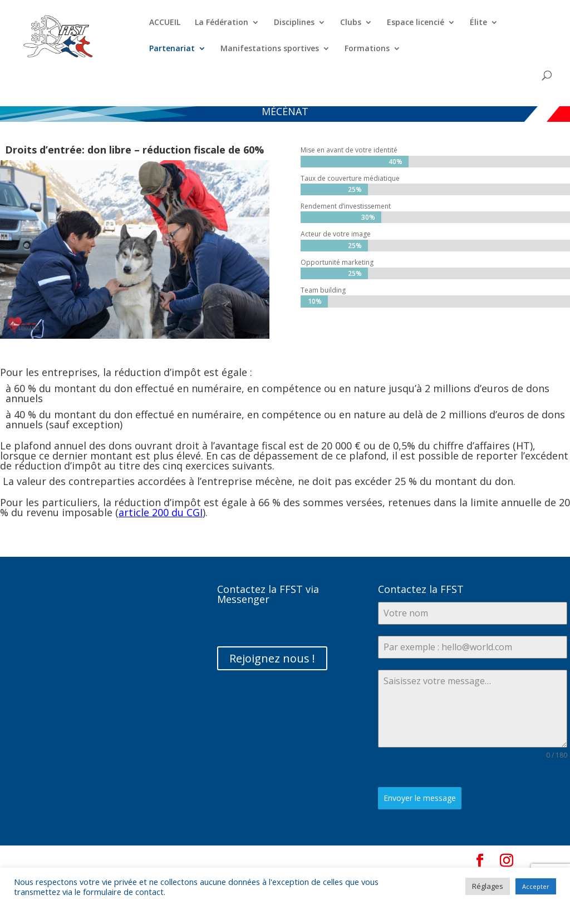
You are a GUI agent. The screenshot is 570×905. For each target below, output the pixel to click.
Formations (367, 48)
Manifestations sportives (269, 48)
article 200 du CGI (161, 512)
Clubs (350, 22)
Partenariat (172, 48)
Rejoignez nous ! (272, 658)
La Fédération (221, 22)
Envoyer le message (420, 798)
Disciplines (294, 22)
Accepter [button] (535, 886)
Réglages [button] (487, 886)
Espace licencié (415, 22)
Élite (478, 22)
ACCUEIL (164, 22)
